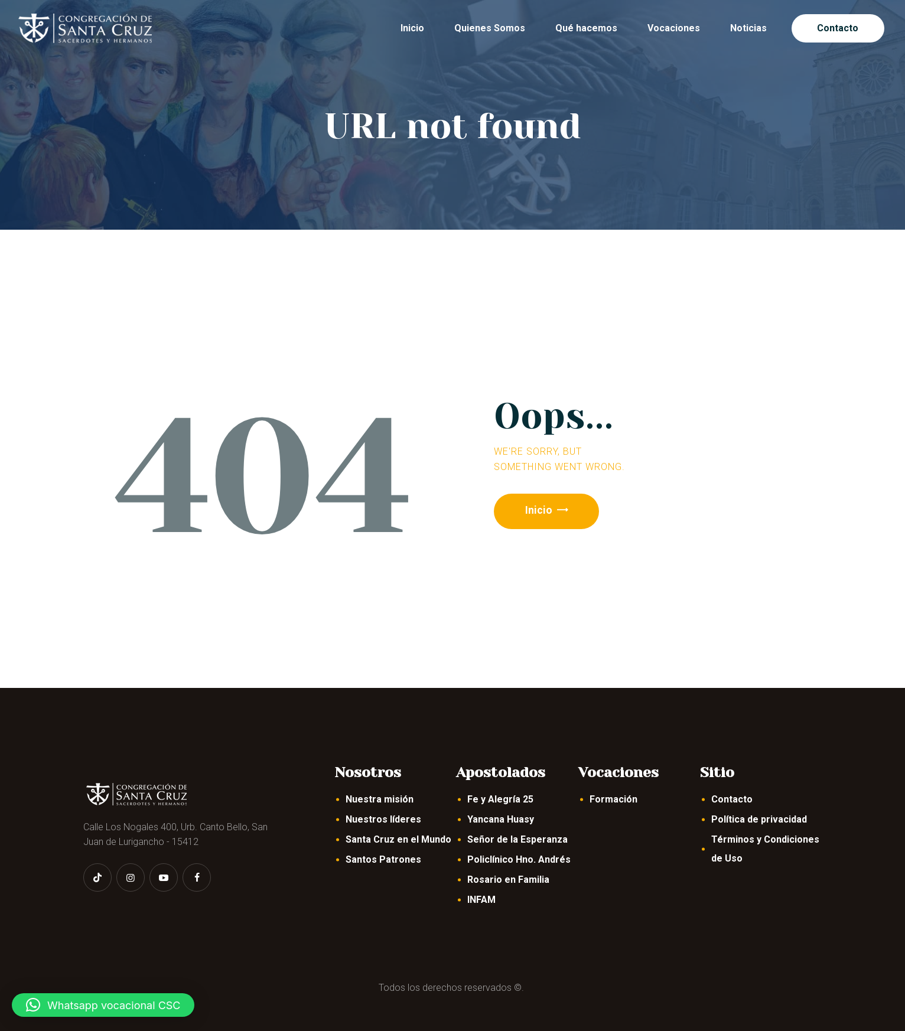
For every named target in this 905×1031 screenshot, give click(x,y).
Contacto (732, 799)
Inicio (540, 511)
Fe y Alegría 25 (500, 799)
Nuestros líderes (383, 819)
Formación (613, 799)
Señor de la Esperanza (517, 839)
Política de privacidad (759, 819)
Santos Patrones (383, 859)
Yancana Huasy (500, 819)
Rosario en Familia (508, 879)
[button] (103, 1005)
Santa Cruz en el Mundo (398, 839)
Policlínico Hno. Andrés (519, 859)
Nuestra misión (380, 799)
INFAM (481, 899)
